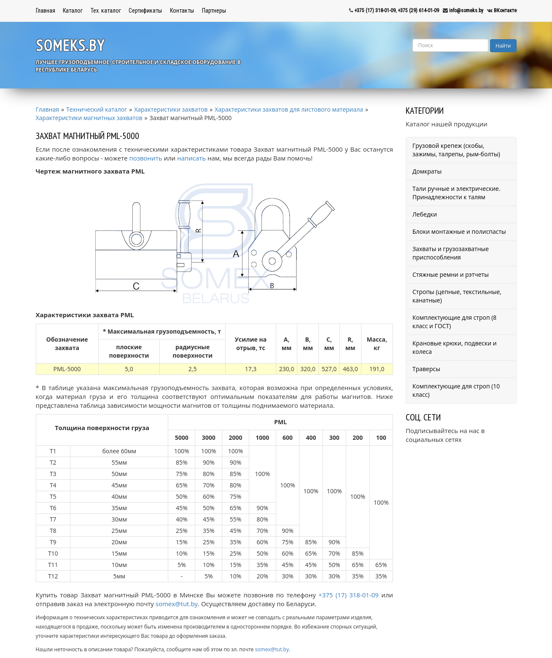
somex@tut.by (177, 603)
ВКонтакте (505, 10)
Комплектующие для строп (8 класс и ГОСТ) (454, 321)
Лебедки (424, 214)
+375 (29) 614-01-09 (418, 10)
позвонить (145, 158)
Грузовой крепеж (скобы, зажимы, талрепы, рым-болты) (456, 150)
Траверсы (426, 369)
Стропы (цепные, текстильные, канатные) (456, 296)
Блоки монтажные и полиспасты (459, 231)
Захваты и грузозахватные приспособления (450, 253)
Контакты (182, 10)
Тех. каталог (106, 10)
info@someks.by (466, 10)
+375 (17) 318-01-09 (375, 10)
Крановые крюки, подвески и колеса (454, 347)
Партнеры (214, 10)
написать (191, 158)
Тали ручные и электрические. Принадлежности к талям (456, 193)
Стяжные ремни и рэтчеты (450, 274)
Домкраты (427, 171)
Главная (45, 10)
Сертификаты (145, 10)
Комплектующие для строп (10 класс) (456, 390)
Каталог (73, 10)
